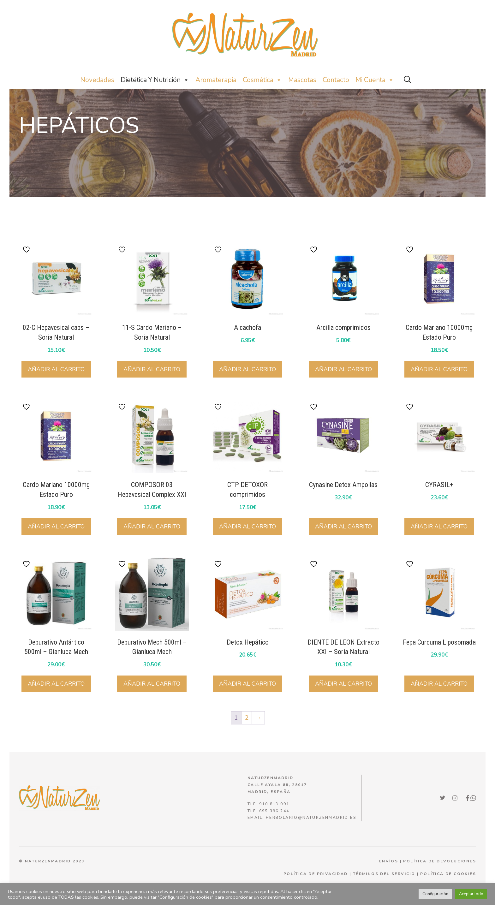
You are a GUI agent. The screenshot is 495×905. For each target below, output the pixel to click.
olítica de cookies (450, 873)
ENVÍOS (388, 861)
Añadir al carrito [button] (56, 369)
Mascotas (302, 79)
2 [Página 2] (246, 717)
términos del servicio (384, 873)
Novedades (97, 79)
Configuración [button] (435, 894)
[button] (407, 80)
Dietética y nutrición (155, 80)
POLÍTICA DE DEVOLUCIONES (439, 861)
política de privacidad (315, 873)
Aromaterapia (215, 79)
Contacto (336, 79)
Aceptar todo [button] (471, 894)
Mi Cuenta (374, 80)
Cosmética (262, 80)
